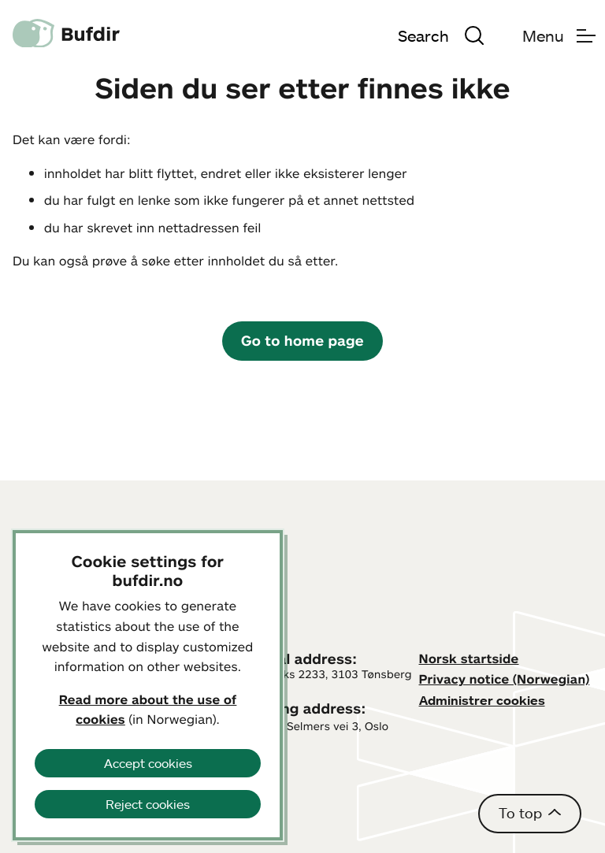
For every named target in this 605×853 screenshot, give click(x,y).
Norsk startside (469, 658)
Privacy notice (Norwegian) (504, 679)
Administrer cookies (482, 700)
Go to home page (302, 340)
